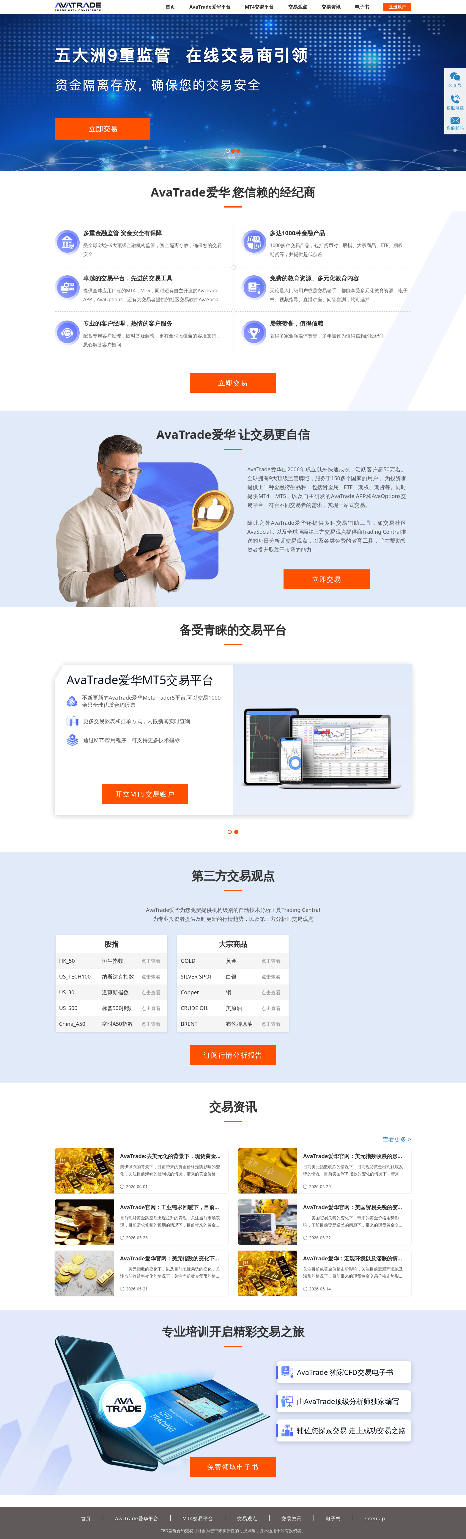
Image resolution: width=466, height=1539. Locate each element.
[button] (228, 151)
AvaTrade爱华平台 (209, 7)
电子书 (362, 7)
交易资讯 (331, 7)
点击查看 (150, 967)
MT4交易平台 (259, 7)
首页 (170, 7)
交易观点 (297, 7)
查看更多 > (396, 1149)
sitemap (375, 1518)
